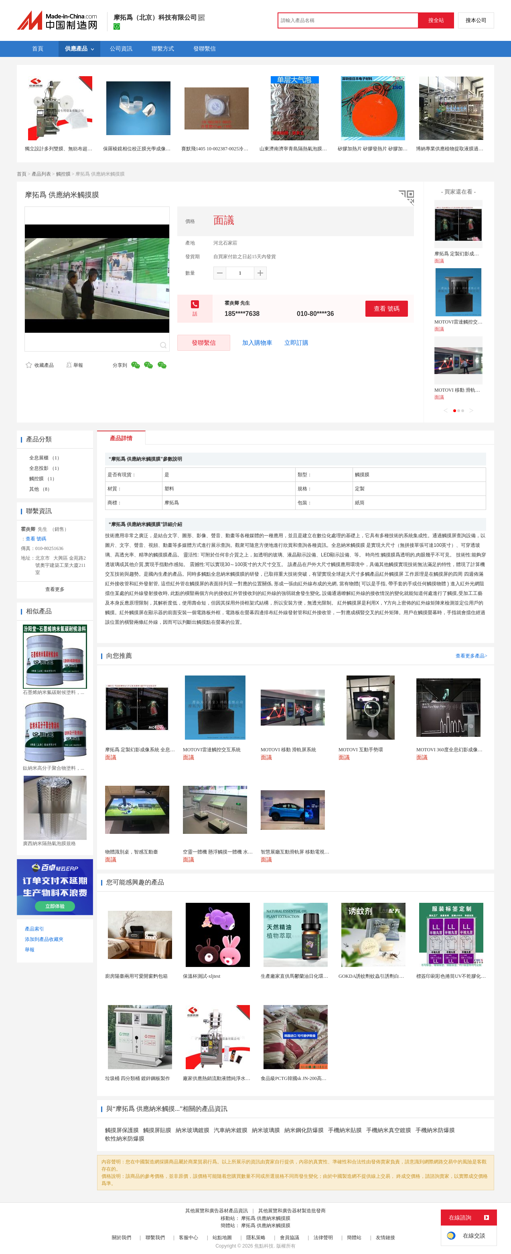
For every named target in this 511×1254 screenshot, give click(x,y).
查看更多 (55, 589)
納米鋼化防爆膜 (304, 1130)
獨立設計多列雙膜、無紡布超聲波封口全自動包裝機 (80, 149)
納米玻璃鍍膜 (192, 1130)
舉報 (74, 365)
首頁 (21, 174)
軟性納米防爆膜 (124, 1139)
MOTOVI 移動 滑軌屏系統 (462, 390)
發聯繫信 (204, 342)
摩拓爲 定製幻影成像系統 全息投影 (471, 254)
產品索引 (34, 929)
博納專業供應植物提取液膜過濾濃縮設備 (459, 149)
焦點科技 (264, 1246)
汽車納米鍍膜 (230, 1130)
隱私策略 (256, 1237)
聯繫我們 (155, 1237)
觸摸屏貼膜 (157, 1130)
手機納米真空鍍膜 (388, 1130)
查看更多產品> (471, 656)
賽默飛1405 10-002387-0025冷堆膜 (217, 149)
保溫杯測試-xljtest (201, 976)
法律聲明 (323, 1237)
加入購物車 (257, 343)
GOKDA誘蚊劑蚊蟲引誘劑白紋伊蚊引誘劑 (383, 976)
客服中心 (188, 1237)
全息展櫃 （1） (45, 458)
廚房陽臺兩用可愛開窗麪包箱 (136, 976)
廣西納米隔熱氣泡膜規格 (49, 843)
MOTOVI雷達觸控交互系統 (463, 322)
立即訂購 (296, 343)
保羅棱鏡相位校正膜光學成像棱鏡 (139, 149)
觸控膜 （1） (43, 478)
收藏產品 (40, 365)
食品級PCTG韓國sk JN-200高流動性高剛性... (307, 1078)
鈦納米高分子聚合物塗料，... (53, 768)
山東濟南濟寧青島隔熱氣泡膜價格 (296, 149)
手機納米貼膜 (345, 1130)
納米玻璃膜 (266, 1130)
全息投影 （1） (45, 468)
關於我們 (121, 1237)
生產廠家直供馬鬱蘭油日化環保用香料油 (304, 976)
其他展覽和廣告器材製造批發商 (292, 1211)
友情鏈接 (385, 1237)
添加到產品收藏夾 (44, 939)
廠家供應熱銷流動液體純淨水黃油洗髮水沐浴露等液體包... (245, 1078)
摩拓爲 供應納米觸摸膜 (265, 1218)
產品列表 (41, 174)
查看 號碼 (386, 308)
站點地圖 (222, 1237)
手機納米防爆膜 (435, 1130)
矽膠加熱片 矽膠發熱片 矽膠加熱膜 (375, 149)
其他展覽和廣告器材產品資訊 (216, 1211)
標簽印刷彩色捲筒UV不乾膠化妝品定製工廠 (463, 976)
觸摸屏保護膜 (122, 1130)
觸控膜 (63, 174)
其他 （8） (40, 489)
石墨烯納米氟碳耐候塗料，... (53, 692)
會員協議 (289, 1237)
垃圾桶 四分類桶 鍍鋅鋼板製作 (137, 1078)
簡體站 (354, 1237)
